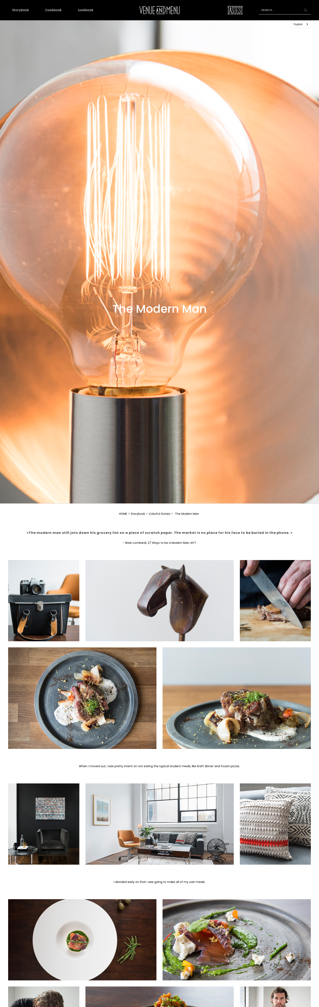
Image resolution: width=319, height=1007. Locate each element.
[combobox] (301, 24)
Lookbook (85, 10)
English (298, 24)
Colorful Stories (159, 514)
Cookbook (53, 10)
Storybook (20, 10)
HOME (123, 514)
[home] (159, 10)
